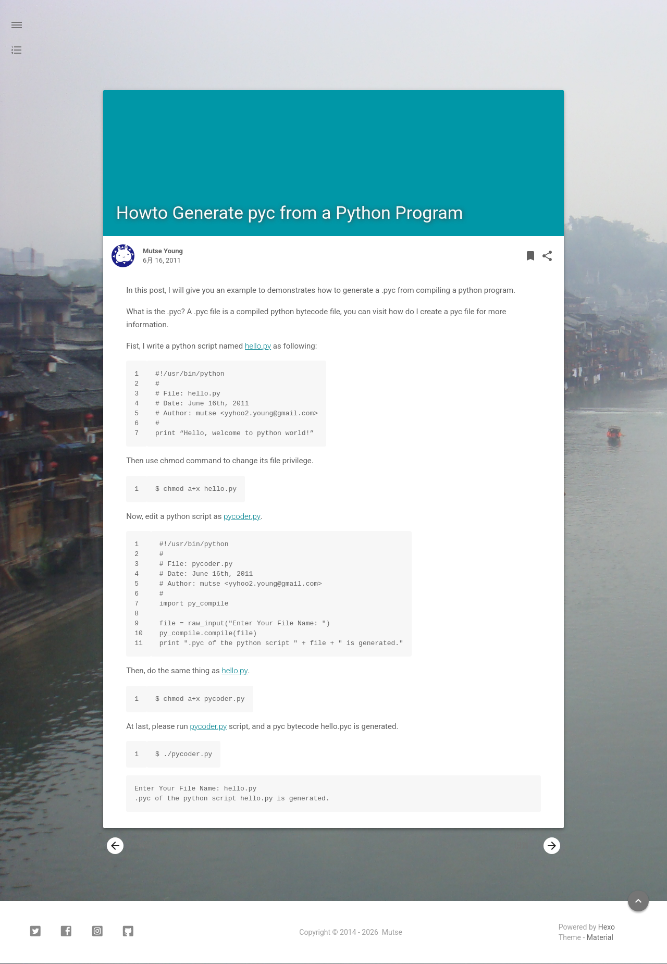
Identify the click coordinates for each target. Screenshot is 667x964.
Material (600, 938)
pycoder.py (242, 516)
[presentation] (115, 846)
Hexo (606, 927)
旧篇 (537, 846)
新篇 (130, 846)
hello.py (258, 346)
